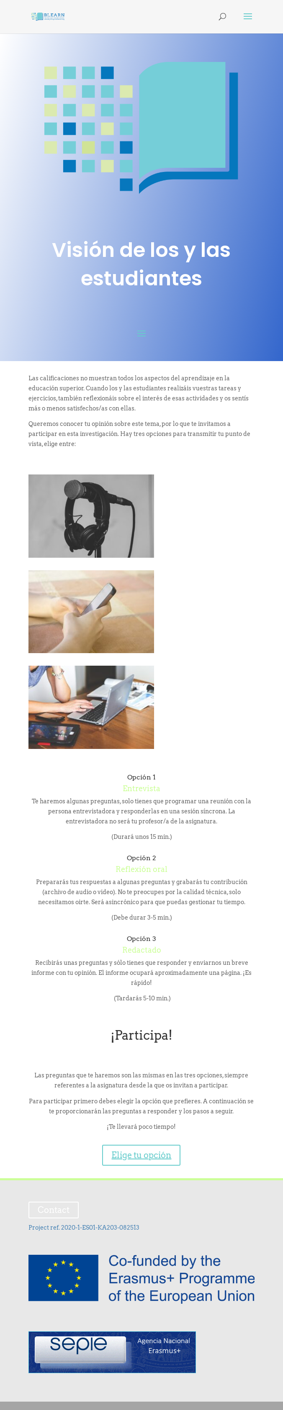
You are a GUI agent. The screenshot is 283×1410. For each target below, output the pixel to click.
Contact (53, 1210)
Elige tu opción (141, 1155)
